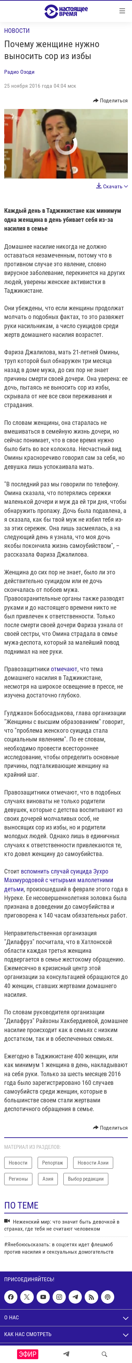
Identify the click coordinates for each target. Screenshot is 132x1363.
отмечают (64, 669)
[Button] (110, 100)
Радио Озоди (19, 71)
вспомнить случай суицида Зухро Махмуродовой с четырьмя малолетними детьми (58, 880)
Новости (17, 30)
